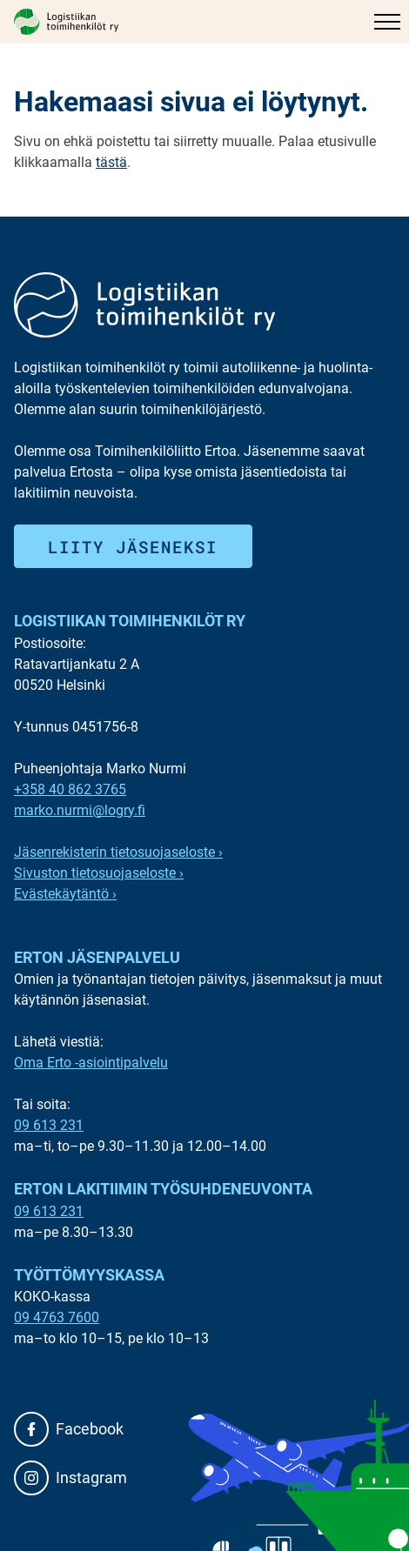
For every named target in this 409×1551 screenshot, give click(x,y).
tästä (111, 162)
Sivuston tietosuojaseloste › (99, 873)
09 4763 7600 (56, 1317)
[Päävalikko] (387, 21)
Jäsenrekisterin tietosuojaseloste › (118, 852)
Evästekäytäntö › (65, 894)
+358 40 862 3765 (70, 789)
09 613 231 (49, 1125)
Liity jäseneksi (133, 547)
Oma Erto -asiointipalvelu (91, 1062)
